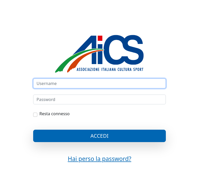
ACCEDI (99, 135)
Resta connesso (54, 114)
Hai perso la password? (99, 159)
